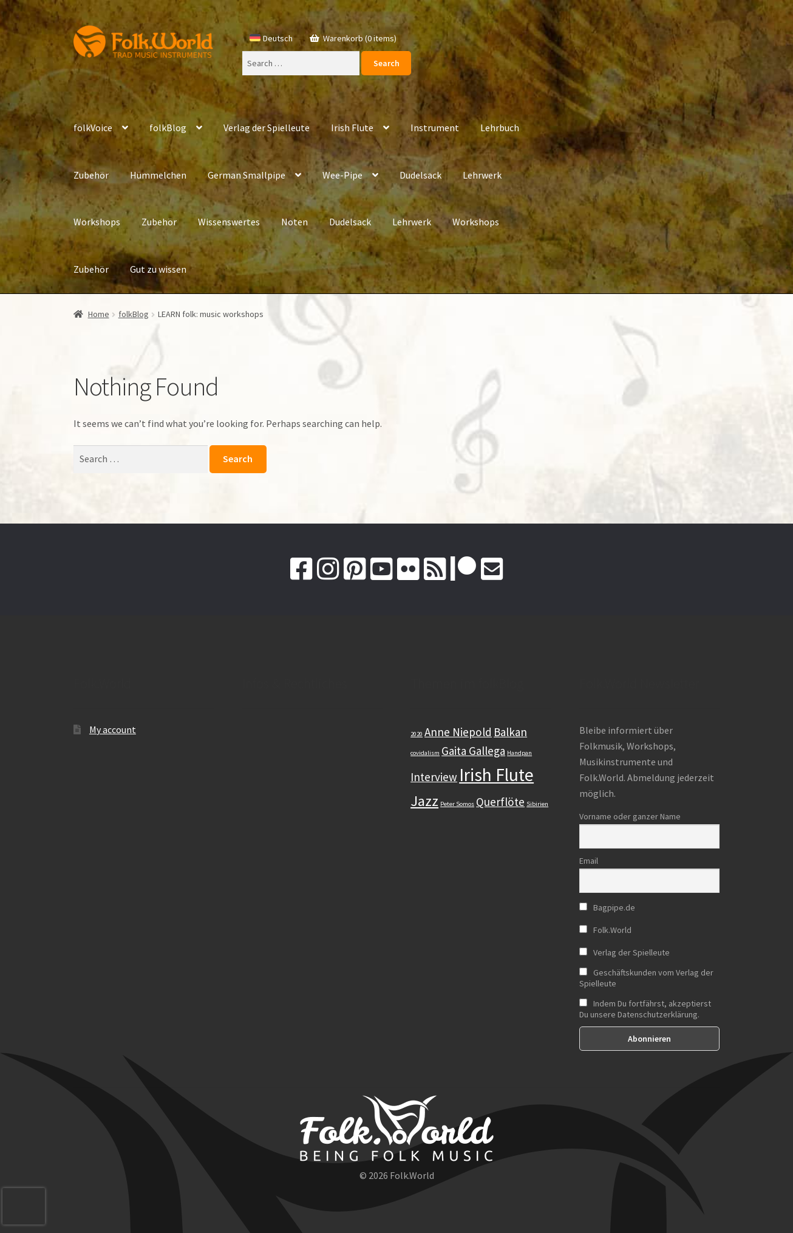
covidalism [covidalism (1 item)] (425, 753)
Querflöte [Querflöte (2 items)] (500, 801)
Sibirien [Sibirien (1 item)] (537, 804)
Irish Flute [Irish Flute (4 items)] (496, 774)
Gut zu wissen (158, 269)
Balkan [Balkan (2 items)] (510, 732)
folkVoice (92, 127)
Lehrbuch (499, 127)
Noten (294, 222)
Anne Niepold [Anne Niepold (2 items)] (458, 732)
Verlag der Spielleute (266, 127)
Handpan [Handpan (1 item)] (519, 753)
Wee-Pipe (342, 175)
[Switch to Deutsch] (271, 38)
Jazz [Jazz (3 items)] (424, 800)
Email (588, 860)
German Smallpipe (246, 175)
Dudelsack (420, 175)
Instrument (434, 127)
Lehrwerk (482, 175)
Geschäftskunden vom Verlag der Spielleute (646, 978)
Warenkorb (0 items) (358, 38)
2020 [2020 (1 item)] (416, 734)
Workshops (96, 222)
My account (112, 729)
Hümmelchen (158, 175)
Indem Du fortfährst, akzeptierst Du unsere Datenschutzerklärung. (645, 1009)
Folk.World (605, 929)
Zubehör (91, 175)
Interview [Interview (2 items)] (433, 777)
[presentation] (23, 1206)
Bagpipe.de (607, 907)
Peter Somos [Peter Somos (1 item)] (457, 804)
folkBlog (167, 127)
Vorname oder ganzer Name (630, 816)
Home (98, 314)
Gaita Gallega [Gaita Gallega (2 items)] (473, 750)
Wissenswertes (229, 222)
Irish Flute (352, 127)
